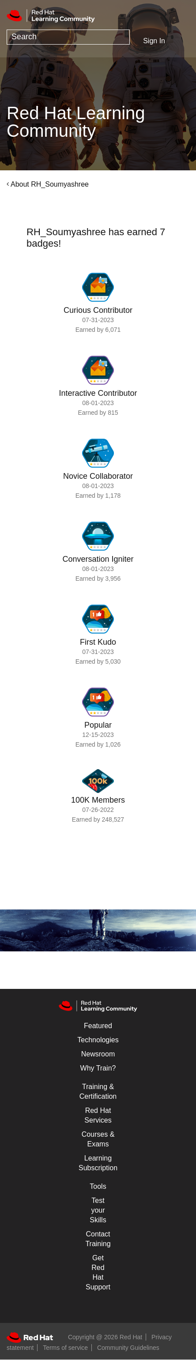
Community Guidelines (128, 1347)
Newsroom (98, 1054)
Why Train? (98, 1068)
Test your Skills (98, 1210)
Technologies (97, 1040)
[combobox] (68, 37)
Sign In (154, 41)
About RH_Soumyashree (50, 184)
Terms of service (65, 1347)
